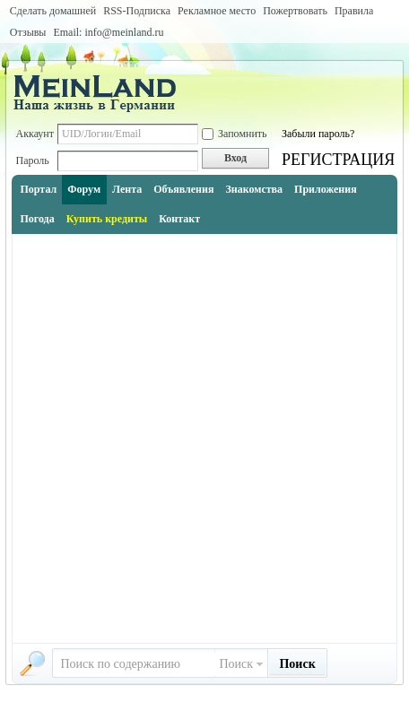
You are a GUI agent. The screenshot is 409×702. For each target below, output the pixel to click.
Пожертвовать (295, 10)
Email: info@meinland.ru (108, 32)
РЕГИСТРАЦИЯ (338, 160)
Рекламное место (217, 10)
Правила (354, 10)
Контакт (179, 218)
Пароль (31, 160)
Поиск (236, 664)
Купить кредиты (106, 218)
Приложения (325, 189)
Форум (83, 189)
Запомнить (234, 133)
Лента (127, 189)
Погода (37, 218)
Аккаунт (34, 133)
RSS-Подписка (136, 10)
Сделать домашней (53, 10)
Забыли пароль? (318, 133)
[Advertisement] (204, 438)
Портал (38, 189)
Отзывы (28, 32)
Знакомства (254, 189)
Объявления (183, 189)
